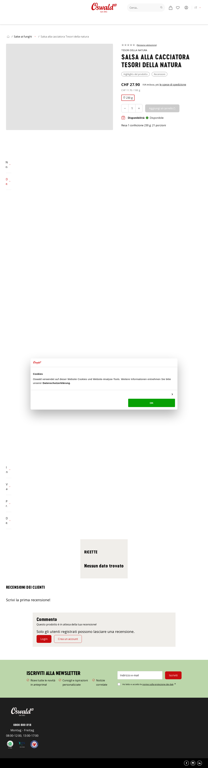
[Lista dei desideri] (178, 8)
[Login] (44, 639)
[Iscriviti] (173, 675)
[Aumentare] (139, 108)
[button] (198, 8)
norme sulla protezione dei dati (157, 684)
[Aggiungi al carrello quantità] (131, 108)
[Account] (186, 8)
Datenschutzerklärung (56, 382)
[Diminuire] (124, 108)
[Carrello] (171, 8)
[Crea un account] (68, 639)
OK (151, 403)
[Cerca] (161, 7)
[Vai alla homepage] (104, 8)
